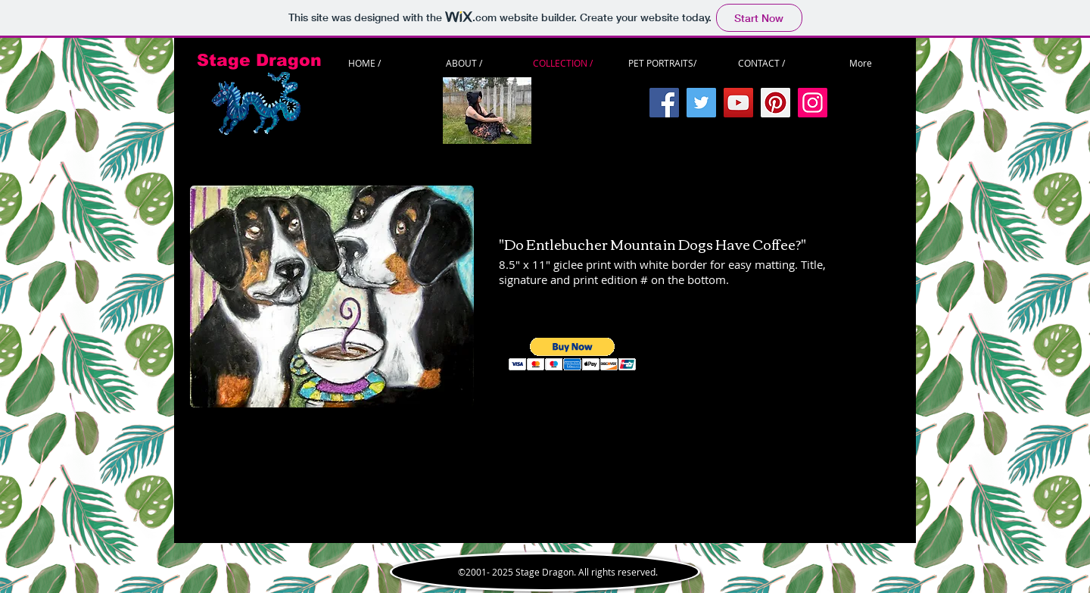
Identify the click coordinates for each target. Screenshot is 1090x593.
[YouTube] (738, 102)
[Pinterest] (775, 102)
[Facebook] (664, 102)
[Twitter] (701, 102)
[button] (572, 354)
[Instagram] (812, 102)
